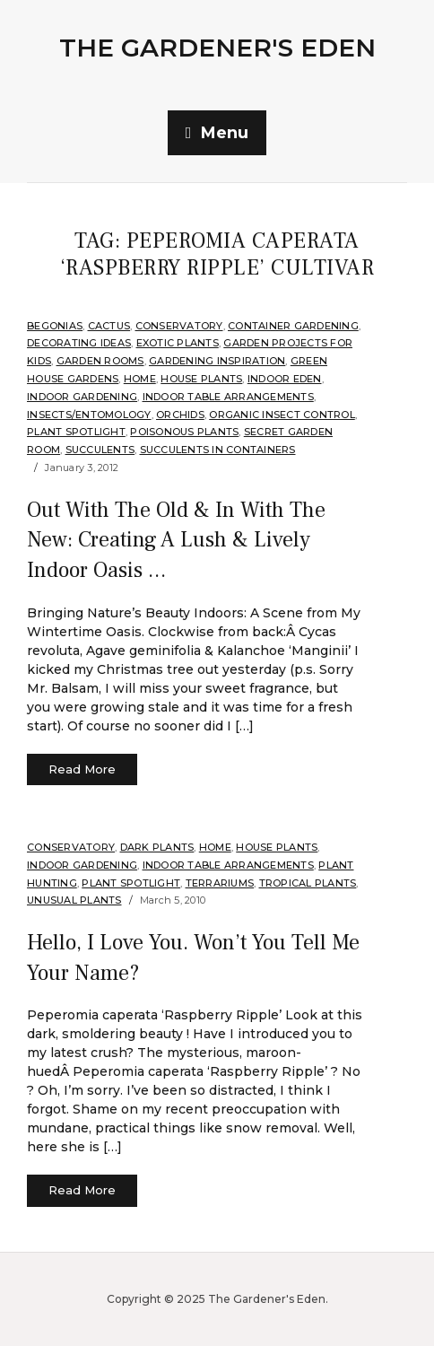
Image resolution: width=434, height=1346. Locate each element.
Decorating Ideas (79, 342)
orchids (180, 414)
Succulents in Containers (218, 449)
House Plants (201, 378)
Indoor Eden (284, 378)
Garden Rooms (100, 360)
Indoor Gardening (82, 396)
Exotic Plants (177, 342)
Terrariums (220, 883)
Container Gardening (293, 325)
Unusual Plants (74, 900)
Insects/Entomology (89, 414)
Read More (82, 769)
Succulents (100, 449)
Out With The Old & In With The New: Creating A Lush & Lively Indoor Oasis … (176, 540)
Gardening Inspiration (217, 360)
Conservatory (179, 325)
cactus (109, 325)
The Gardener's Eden (217, 47)
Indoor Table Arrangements (228, 396)
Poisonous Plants (184, 431)
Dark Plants (157, 847)
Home (140, 378)
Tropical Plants (308, 883)
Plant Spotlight (76, 431)
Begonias (54, 325)
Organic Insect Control (282, 414)
